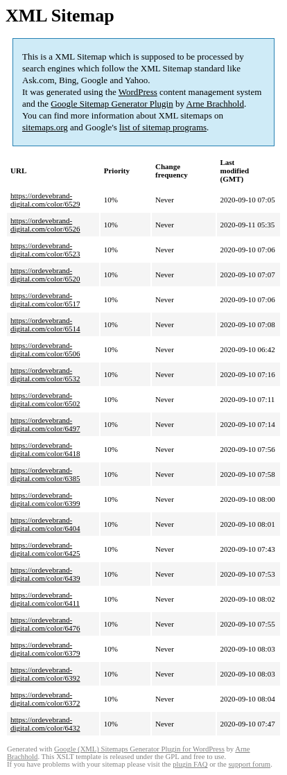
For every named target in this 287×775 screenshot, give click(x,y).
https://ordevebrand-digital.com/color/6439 (45, 574)
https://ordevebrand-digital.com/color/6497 (45, 424)
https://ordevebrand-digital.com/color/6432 (45, 723)
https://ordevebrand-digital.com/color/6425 (45, 549)
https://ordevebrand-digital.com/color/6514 (45, 324)
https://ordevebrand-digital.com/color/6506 (45, 349)
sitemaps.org (45, 127)
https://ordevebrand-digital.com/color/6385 (45, 474)
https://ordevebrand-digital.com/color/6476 (45, 624)
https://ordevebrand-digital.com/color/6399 (45, 499)
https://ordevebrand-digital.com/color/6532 (45, 374)
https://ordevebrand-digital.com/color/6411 (45, 599)
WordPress (138, 92)
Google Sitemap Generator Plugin (112, 103)
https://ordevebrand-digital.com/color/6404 (45, 524)
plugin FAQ (190, 764)
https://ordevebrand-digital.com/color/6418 (45, 449)
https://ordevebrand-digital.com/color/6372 (45, 698)
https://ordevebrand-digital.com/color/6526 (45, 224)
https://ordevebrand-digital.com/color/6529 (45, 199)
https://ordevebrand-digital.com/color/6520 (45, 274)
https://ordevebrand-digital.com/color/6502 (45, 399)
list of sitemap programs (163, 127)
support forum (249, 764)
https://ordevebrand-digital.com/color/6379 (45, 649)
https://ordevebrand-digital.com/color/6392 (45, 673)
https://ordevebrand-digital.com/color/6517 (45, 299)
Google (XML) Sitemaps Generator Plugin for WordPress (139, 749)
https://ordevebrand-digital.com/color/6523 (45, 249)
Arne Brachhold (215, 103)
